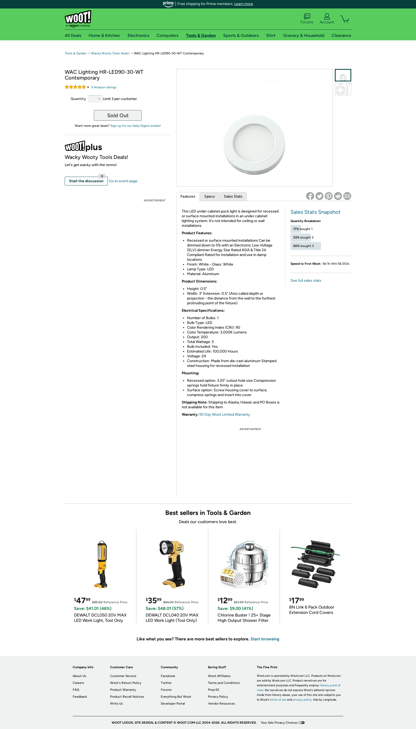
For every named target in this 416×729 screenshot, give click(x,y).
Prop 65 (213, 690)
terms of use (278, 699)
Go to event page (123, 181)
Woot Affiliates (219, 676)
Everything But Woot (176, 696)
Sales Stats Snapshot (316, 212)
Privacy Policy (218, 696)
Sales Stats (233, 196)
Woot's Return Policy (125, 683)
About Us (79, 676)
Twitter (166, 683)
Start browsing (264, 638)
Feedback (80, 696)
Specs (209, 196)
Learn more (243, 4)
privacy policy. (302, 699)
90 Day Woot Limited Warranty (224, 414)
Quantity (78, 99)
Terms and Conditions (224, 683)
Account (327, 18)
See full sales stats (306, 280)
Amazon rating (103, 87)
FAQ (76, 690)
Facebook (168, 676)
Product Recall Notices (127, 696)
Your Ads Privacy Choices (279, 722)
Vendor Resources (221, 703)
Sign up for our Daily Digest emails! (135, 126)
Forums (307, 18)
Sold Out (118, 115)
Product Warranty (123, 690)
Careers (78, 683)
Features (187, 196)
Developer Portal (173, 703)
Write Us (116, 703)
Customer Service (123, 676)
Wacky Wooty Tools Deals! (110, 53)
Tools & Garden (76, 53)
